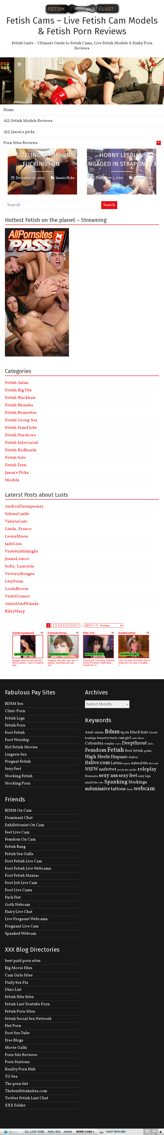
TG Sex (11, 1076)
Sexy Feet (13, 769)
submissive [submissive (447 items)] (97, 789)
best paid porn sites (23, 961)
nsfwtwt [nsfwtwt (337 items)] (107, 769)
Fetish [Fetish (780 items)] (115, 750)
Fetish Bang (15, 847)
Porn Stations (17, 1062)
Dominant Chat (19, 818)
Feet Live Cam (17, 832)
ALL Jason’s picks (19, 132)
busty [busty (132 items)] (113, 738)
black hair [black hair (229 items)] (139, 732)
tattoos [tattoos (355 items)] (118, 789)
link (160, 1068)
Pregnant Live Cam (22, 926)
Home (8, 110)
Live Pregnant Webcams (26, 919)
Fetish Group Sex (21, 420)
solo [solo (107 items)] (100, 782)
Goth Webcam (17, 905)
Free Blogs (14, 1040)
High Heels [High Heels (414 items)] (97, 757)
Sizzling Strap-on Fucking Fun (43, 159)
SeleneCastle (17, 514)
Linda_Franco (18, 529)
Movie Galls (16, 1047)
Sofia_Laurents (19, 566)
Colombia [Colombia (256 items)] (94, 743)
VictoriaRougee (20, 574)
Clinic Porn (15, 711)
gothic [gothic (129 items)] (148, 751)
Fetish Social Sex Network (28, 1019)
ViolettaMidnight (21, 551)
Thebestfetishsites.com (26, 1091)
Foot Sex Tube (17, 1033)
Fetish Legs (15, 718)
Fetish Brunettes (21, 413)
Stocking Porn (17, 783)
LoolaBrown (16, 589)
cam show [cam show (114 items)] (138, 738)
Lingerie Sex (16, 754)
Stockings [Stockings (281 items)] (137, 782)
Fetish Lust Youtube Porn (27, 1004)
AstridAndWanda (21, 604)
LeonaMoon (16, 536)
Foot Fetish (15, 732)
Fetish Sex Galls (19, 854)
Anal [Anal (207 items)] (89, 732)
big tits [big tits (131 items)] (125, 733)
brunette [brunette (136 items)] (103, 738)
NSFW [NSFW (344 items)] (91, 769)
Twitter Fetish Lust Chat (26, 1098)
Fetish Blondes (19, 405)
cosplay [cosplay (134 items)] (109, 744)
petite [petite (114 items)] (133, 770)
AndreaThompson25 (24, 507)
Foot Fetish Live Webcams (28, 868)
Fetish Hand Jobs (21, 428)
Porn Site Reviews (21, 1055)
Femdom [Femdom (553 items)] (95, 750)
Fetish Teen (15, 465)
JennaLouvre (17, 559)
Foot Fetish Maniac (22, 875)
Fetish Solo (15, 458)
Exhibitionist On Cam (24, 825)
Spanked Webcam (20, 933)
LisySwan (14, 581)
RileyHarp (15, 611)
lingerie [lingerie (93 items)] (126, 763)
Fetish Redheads (21, 450)
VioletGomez (17, 596)
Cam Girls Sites (19, 975)
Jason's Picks (65, 178)
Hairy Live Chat (18, 912)
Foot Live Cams (18, 890)
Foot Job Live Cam (21, 883)
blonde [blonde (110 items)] (153, 732)
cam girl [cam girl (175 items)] (124, 737)
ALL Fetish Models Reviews (28, 121)
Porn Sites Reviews (20, 143)
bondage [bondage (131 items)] (90, 738)
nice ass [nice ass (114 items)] (153, 763)
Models (12, 480)
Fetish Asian (16, 383)
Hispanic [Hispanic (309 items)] (119, 757)
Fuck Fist (13, 897)
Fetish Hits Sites (19, 997)
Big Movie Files (18, 968)
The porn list (16, 1084)
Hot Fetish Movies (21, 747)
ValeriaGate (16, 521)
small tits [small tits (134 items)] (91, 783)
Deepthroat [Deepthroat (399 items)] (134, 743)
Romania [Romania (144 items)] (91, 776)
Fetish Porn (15, 725)
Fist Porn (13, 1026)
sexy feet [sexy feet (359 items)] (128, 775)
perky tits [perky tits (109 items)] (123, 770)
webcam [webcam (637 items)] (144, 789)
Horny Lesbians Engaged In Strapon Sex (121, 159)
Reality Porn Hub (20, 1069)
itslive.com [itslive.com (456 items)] (97, 763)
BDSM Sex (14, 704)
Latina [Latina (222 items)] (116, 763)
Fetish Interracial (21, 443)
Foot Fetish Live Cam (23, 861)
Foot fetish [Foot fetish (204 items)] (134, 750)
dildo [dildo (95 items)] (150, 744)
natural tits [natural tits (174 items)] (139, 763)
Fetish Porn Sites (20, 1011)
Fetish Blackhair (20, 398)
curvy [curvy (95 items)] (118, 744)
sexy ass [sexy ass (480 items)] (108, 775)
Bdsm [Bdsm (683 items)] (112, 732)
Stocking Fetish (18, 776)
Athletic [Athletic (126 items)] (99, 733)
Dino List (13, 989)
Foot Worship (17, 740)
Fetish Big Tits (18, 390)
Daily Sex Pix (16, 982)
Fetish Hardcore (20, 435)
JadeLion (13, 544)
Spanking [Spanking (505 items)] (115, 782)
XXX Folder (15, 1105)
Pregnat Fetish (18, 761)
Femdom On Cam (20, 839)
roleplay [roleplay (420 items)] (147, 769)
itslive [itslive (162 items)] (133, 757)
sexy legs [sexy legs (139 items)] (144, 776)
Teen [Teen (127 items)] (129, 789)
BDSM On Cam (18, 810)
